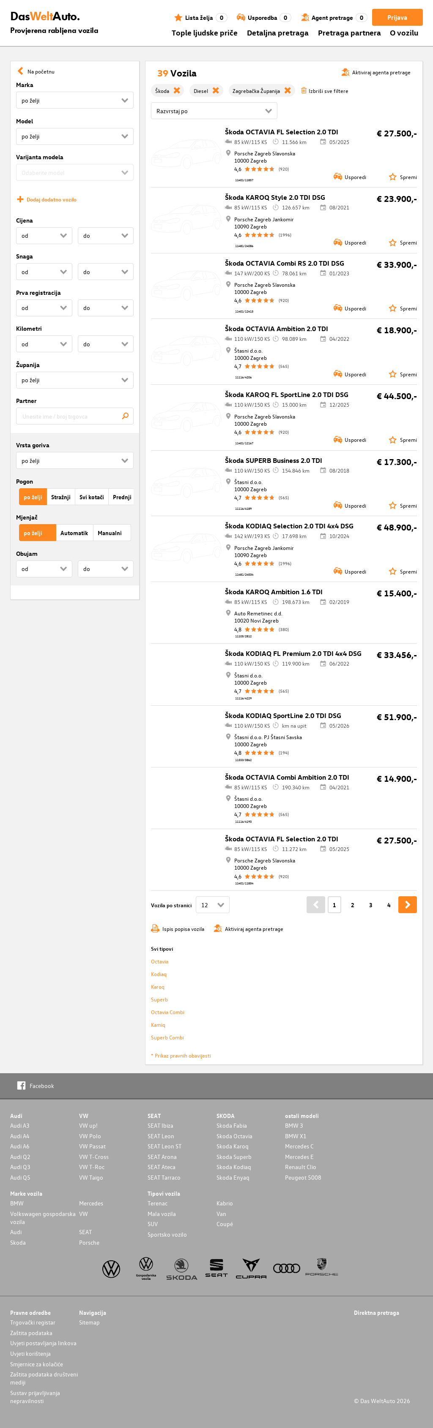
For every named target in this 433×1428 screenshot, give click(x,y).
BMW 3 (294, 1125)
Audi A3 (20, 1125)
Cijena (24, 220)
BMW (17, 1203)
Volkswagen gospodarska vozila (43, 1218)
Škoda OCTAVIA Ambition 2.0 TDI (276, 328)
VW (83, 1214)
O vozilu (404, 32)
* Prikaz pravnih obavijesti (181, 1055)
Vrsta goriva (32, 445)
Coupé (224, 1224)
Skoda (18, 1242)
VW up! (88, 1125)
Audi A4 (20, 1136)
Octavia (159, 961)
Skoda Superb (234, 1157)
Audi (16, 1232)
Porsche (89, 1242)
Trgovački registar (32, 1322)
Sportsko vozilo (167, 1234)
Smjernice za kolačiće (36, 1364)
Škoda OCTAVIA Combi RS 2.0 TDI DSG (284, 263)
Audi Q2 (20, 1157)
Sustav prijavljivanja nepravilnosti (35, 1397)
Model (24, 121)
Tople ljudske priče (205, 32)
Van (221, 1214)
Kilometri (29, 328)
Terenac (157, 1203)
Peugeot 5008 (303, 1177)
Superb (159, 999)
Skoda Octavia (234, 1136)
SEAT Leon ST (164, 1146)
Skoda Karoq (232, 1146)
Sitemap (89, 1322)
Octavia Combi (167, 1011)
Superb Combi (167, 1037)
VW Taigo (91, 1177)
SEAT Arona (162, 1157)
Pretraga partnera (349, 32)
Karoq (157, 986)
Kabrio (224, 1203)
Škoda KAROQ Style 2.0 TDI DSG (275, 197)
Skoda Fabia (231, 1125)
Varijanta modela (39, 157)
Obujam (27, 553)
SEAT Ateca (161, 1167)
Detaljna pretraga (278, 32)
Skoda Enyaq (232, 1177)
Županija (28, 365)
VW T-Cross (94, 1157)
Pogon (24, 481)
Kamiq (158, 1024)
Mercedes (91, 1203)
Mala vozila (162, 1214)
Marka (24, 85)
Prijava (397, 17)
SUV (153, 1224)
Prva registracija (38, 292)
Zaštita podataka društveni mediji (44, 1378)
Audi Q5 (20, 1177)
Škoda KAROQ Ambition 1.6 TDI (274, 592)
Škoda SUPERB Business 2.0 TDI (273, 460)
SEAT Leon (161, 1136)
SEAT (85, 1232)
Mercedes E (299, 1157)
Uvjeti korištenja (30, 1353)
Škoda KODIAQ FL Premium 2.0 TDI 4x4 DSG (293, 653)
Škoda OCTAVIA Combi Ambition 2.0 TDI (287, 777)
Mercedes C (299, 1146)
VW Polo (90, 1136)
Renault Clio (300, 1167)
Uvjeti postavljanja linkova (43, 1343)
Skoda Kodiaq (233, 1167)
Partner (26, 401)
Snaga (24, 256)
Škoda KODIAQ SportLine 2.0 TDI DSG (283, 715)
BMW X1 (296, 1136)
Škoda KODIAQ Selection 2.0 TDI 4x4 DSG (289, 526)
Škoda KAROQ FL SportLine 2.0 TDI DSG (286, 394)
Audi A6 (20, 1146)
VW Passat (92, 1146)
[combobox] (75, 416)
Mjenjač (27, 517)
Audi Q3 (20, 1167)
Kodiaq (159, 973)
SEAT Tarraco (164, 1177)
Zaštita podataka (31, 1333)
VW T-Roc (91, 1167)
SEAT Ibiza (160, 1125)
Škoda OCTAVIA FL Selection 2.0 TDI (281, 132)
